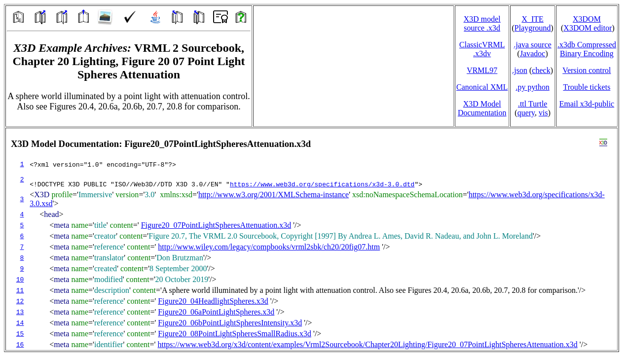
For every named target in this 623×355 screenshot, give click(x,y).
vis (543, 112)
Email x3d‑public (587, 104)
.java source (532, 44)
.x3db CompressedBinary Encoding (586, 49)
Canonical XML (482, 87)
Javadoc (533, 53)
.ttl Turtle (533, 104)
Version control (586, 70)
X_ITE (532, 19)
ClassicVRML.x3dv (482, 49)
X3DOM (587, 19)
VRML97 (482, 70)
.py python (532, 87)
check (541, 70)
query (526, 112)
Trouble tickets (587, 87)
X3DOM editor (587, 28)
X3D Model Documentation (482, 108)
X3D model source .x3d (482, 23)
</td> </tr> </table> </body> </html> (311, 239)
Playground (532, 28)
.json (519, 70)
